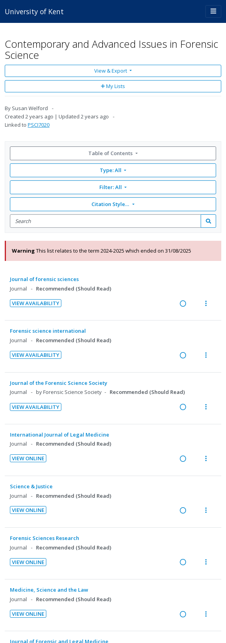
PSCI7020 (38, 124)
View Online (28, 458)
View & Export (111, 70)
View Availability (35, 303)
